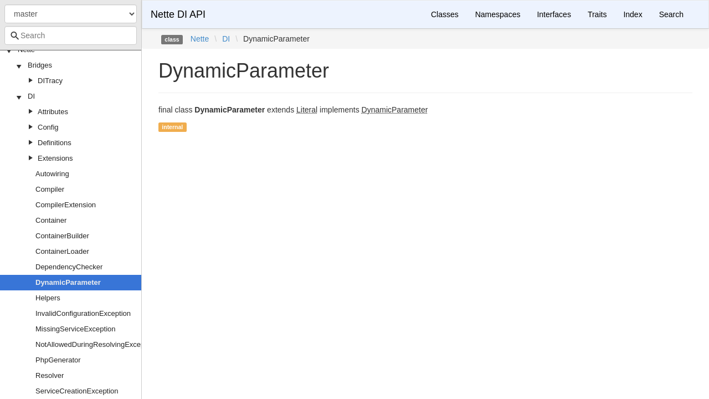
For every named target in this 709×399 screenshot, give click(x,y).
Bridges (40, 65)
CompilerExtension (65, 205)
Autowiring (52, 174)
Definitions (54, 143)
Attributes (53, 112)
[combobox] (70, 35)
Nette (200, 38)
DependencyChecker (68, 267)
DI (31, 96)
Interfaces (554, 14)
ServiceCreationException (77, 391)
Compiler (49, 189)
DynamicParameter (68, 282)
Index (632, 14)
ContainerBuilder (62, 236)
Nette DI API (178, 14)
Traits (597, 14)
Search (671, 14)
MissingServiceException (75, 329)
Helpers (47, 298)
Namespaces (498, 14)
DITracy (50, 80)
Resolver (49, 375)
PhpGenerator (58, 360)
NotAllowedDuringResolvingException (95, 344)
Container (50, 220)
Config (48, 127)
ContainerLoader (62, 251)
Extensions (55, 158)
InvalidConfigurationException (83, 313)
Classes (445, 14)
